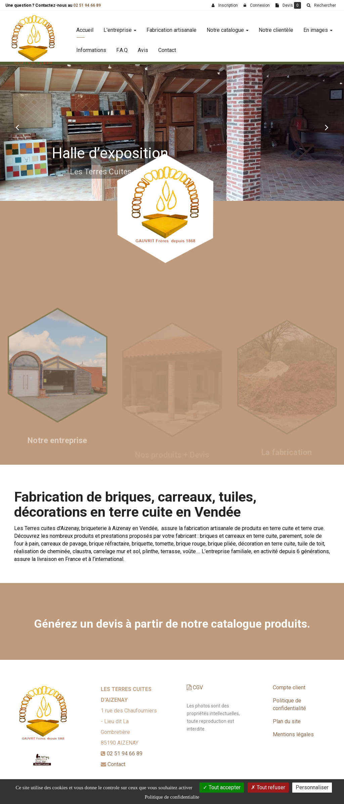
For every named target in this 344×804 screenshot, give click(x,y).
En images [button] (318, 27)
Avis (143, 47)
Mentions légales (293, 734)
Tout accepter (222, 787)
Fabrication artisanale (171, 27)
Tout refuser (268, 787)
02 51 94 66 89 (87, 5)
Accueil (84, 27)
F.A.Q (122, 47)
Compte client (289, 687)
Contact (167, 47)
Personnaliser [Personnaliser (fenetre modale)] (312, 787)
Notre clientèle (276, 27)
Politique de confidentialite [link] (172, 797)
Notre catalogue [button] (228, 27)
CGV (195, 687)
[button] (17, 127)
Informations (91, 47)
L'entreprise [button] (119, 27)
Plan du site (287, 721)
